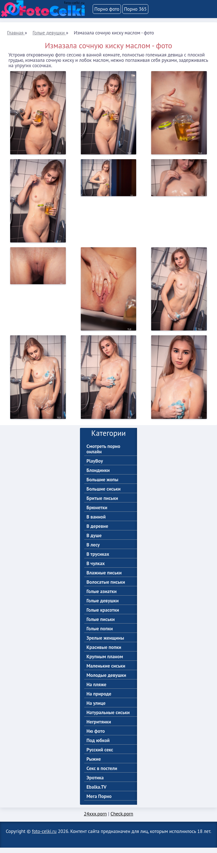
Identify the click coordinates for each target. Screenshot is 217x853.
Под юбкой (98, 746)
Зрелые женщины (105, 643)
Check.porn (121, 819)
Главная (15, 32)
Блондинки (98, 475)
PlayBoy (94, 466)
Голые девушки (48, 32)
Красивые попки (103, 652)
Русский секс (99, 755)
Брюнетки (96, 513)
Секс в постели (101, 774)
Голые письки (100, 624)
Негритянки (98, 727)
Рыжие (93, 764)
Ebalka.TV (96, 792)
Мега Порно (99, 801)
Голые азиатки (101, 597)
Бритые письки (102, 503)
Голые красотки (102, 615)
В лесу (93, 550)
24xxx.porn (95, 819)
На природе (98, 699)
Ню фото (95, 736)
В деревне (97, 531)
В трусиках (97, 559)
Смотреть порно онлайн (103, 454)
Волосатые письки (105, 587)
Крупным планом (104, 662)
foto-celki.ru (44, 837)
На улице (95, 708)
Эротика (95, 783)
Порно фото (106, 9)
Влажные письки (104, 578)
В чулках (95, 569)
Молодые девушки (106, 680)
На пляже (96, 690)
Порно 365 (135, 9)
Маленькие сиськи (105, 671)
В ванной (96, 522)
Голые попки (99, 634)
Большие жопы (102, 485)
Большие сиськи (103, 494)
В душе (94, 541)
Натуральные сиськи (108, 718)
